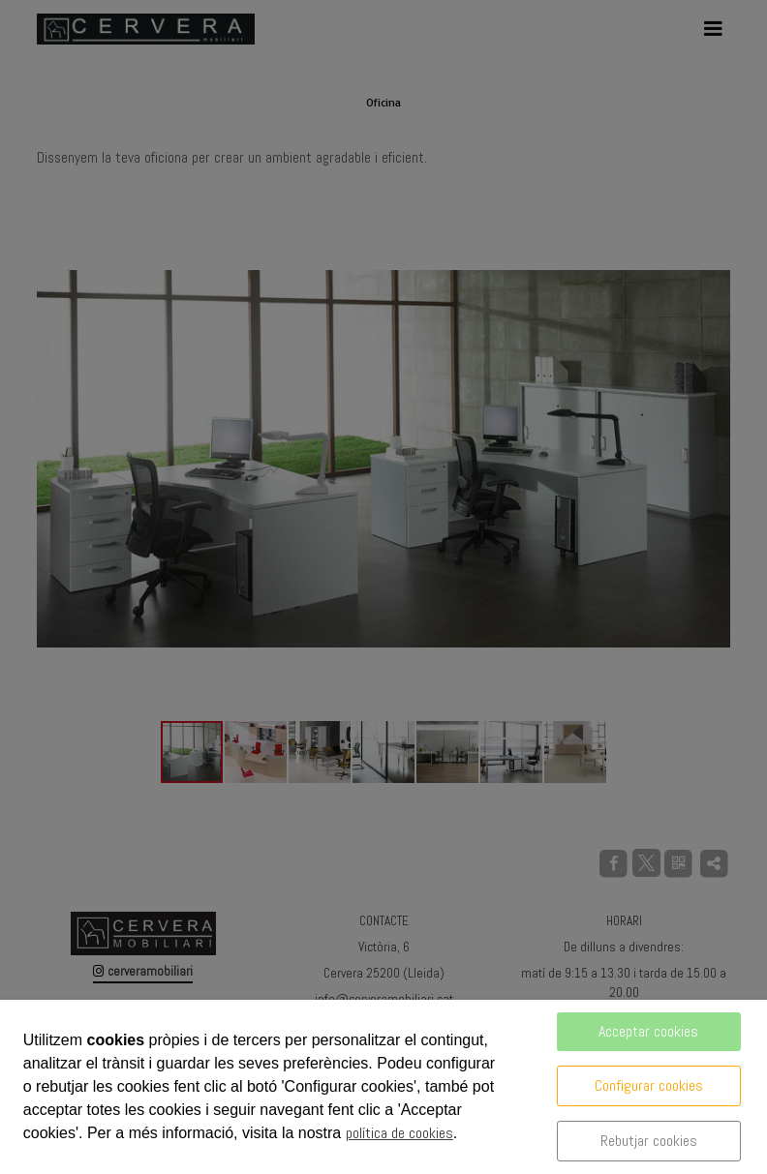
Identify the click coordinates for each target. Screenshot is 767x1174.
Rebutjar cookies (648, 1140)
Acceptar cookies (648, 1031)
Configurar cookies (649, 1085)
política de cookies (399, 1133)
